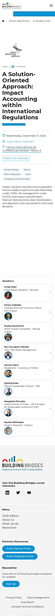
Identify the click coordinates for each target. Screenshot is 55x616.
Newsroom (9, 527)
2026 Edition (10, 515)
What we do (10, 523)
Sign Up (11, 583)
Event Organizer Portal (19, 556)
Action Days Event (19, 20)
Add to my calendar (16, 158)
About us (8, 519)
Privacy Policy (14, 597)
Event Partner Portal (18, 548)
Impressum (27, 602)
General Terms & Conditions (27, 606)
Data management (38, 597)
